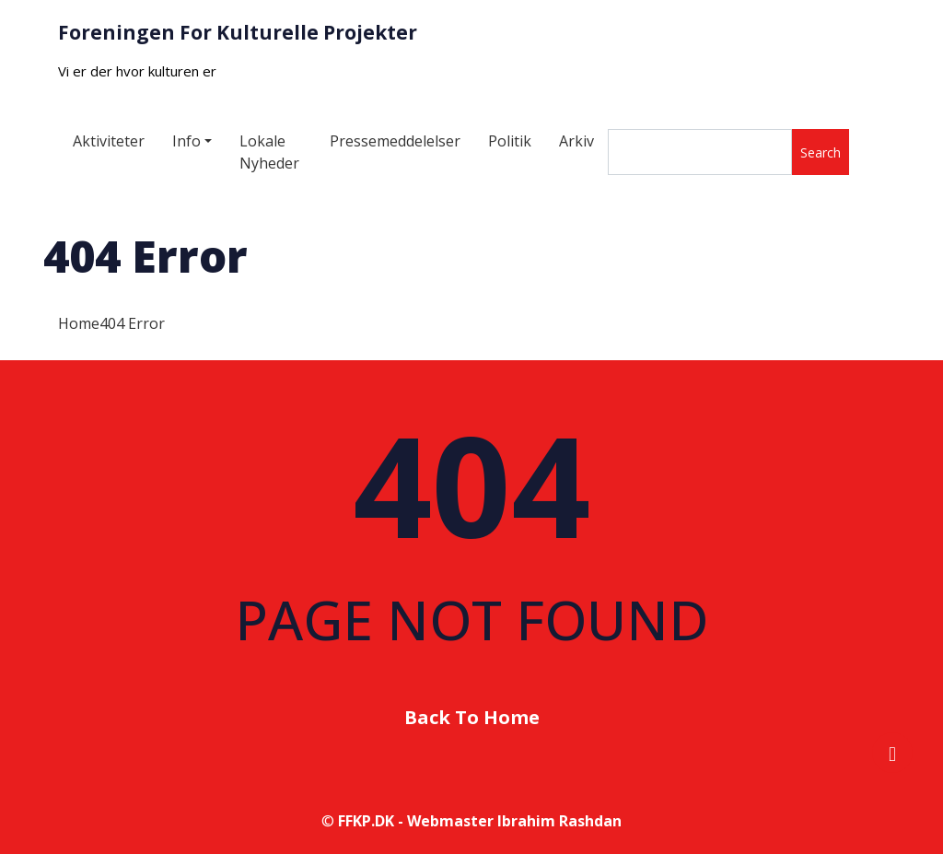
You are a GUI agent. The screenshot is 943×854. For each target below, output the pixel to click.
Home (78, 323)
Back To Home (472, 717)
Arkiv (576, 141)
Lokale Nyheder (269, 152)
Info (186, 141)
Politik (509, 141)
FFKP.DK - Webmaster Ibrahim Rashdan (480, 821)
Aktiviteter (109, 141)
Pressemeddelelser (395, 141)
